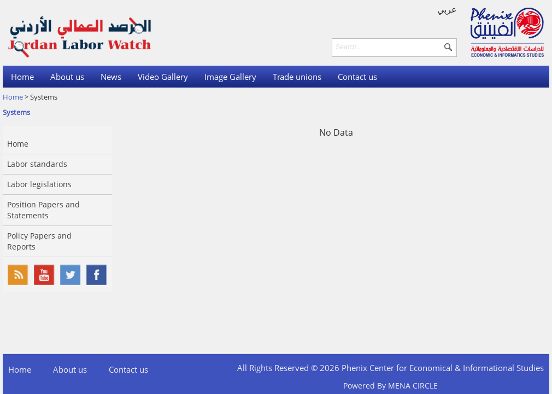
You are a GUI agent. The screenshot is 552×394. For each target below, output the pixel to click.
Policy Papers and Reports (39, 241)
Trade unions (297, 76)
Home (22, 76)
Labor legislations (39, 184)
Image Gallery (230, 76)
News (111, 76)
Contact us (357, 76)
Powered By (390, 385)
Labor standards (37, 164)
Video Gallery (163, 76)
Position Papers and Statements (43, 210)
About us (67, 76)
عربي (447, 9)
